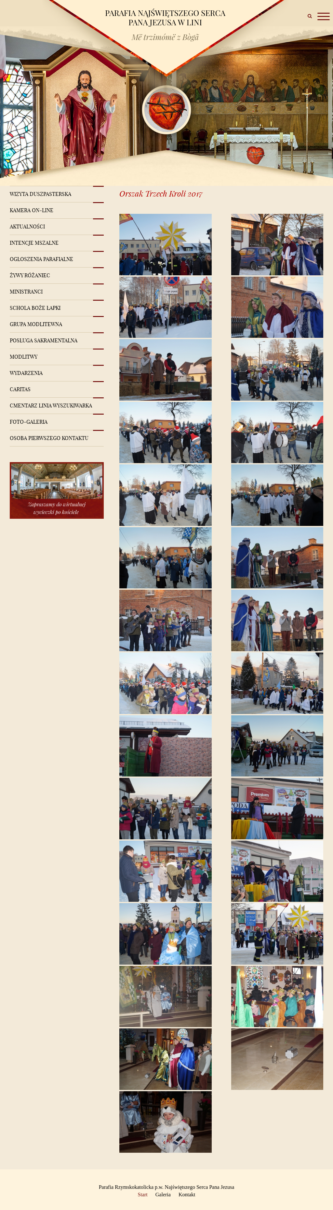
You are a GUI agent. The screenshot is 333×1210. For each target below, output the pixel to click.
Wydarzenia (26, 373)
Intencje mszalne (34, 243)
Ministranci (26, 291)
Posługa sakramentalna (43, 340)
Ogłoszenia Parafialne (41, 259)
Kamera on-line (31, 210)
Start (143, 1194)
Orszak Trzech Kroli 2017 (161, 193)
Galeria (163, 1194)
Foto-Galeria (28, 422)
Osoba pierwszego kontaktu (49, 438)
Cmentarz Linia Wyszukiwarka (51, 405)
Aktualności (27, 226)
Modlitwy (23, 356)
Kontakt (187, 1194)
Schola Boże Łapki (35, 308)
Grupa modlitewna (36, 324)
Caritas (20, 389)
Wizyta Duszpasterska (40, 194)
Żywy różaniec (30, 275)
